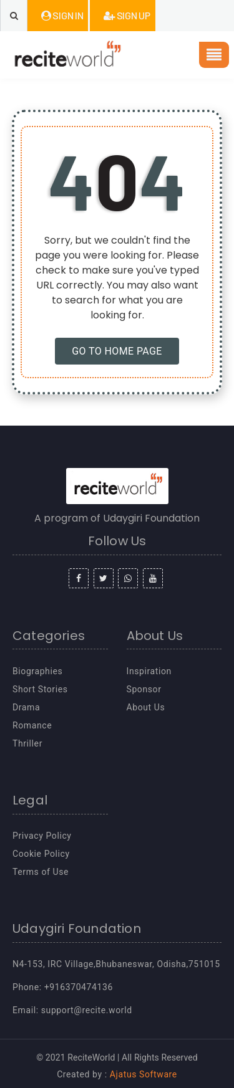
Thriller (27, 743)
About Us (146, 707)
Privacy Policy (42, 836)
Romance (32, 725)
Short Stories (40, 689)
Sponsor (144, 689)
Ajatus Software (143, 1074)
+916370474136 (78, 987)
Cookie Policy (41, 854)
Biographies (37, 671)
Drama (26, 707)
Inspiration (149, 671)
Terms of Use (40, 872)
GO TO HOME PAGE (117, 351)
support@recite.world (86, 1010)
